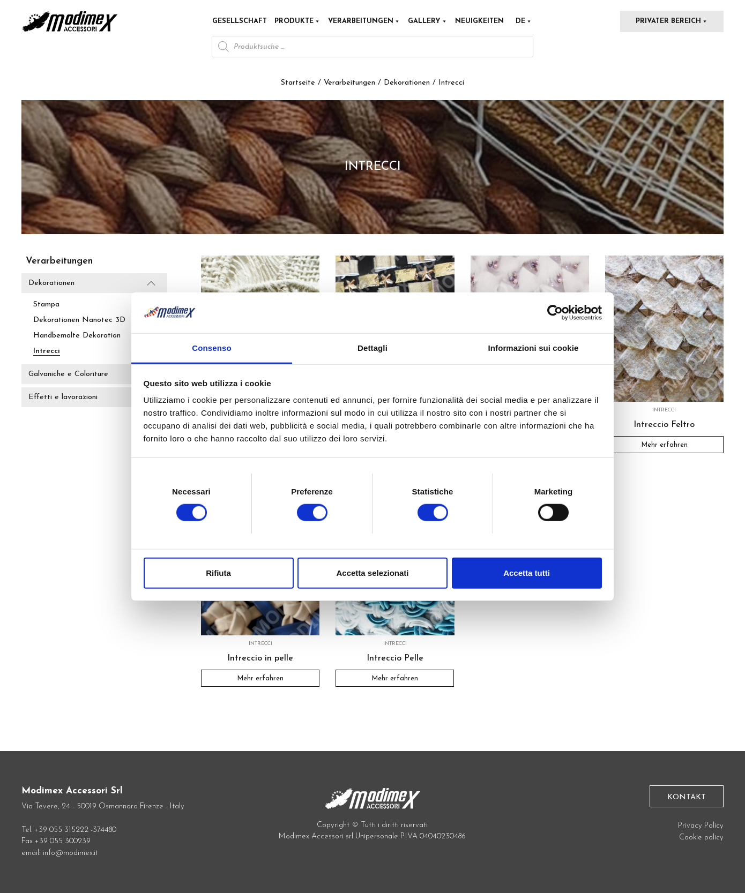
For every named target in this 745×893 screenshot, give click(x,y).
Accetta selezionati (372, 572)
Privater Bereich (672, 21)
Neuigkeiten (479, 21)
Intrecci (46, 351)
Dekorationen (407, 83)
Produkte (297, 21)
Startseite (298, 83)
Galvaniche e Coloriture (68, 374)
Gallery (428, 21)
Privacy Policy (701, 826)
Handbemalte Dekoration (77, 336)
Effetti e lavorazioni (63, 398)
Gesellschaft (239, 21)
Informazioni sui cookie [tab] (533, 347)
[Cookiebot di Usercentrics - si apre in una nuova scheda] (555, 313)
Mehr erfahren (664, 444)
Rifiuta (218, 572)
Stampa (46, 305)
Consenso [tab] (211, 347)
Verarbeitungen (364, 21)
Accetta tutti (526, 572)
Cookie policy (701, 838)
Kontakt (686, 797)
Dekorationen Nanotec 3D (79, 320)
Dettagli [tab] (372, 347)
